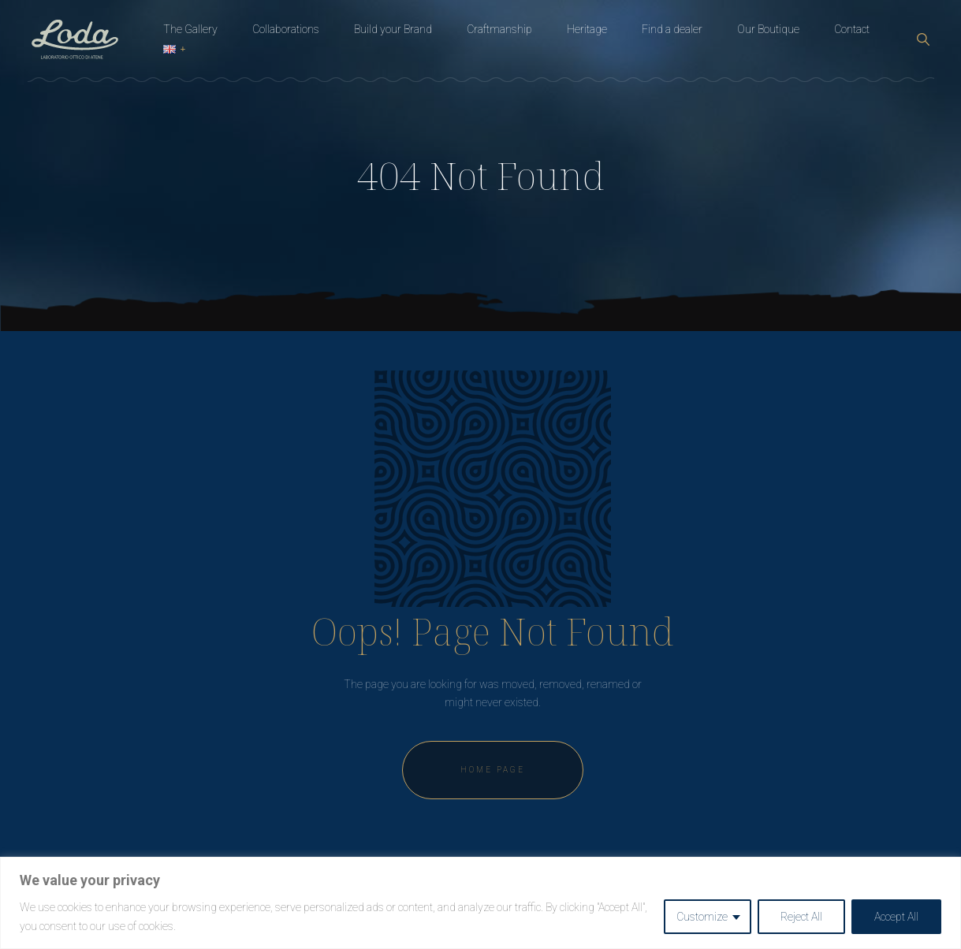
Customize (702, 916)
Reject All (801, 916)
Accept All (896, 916)
